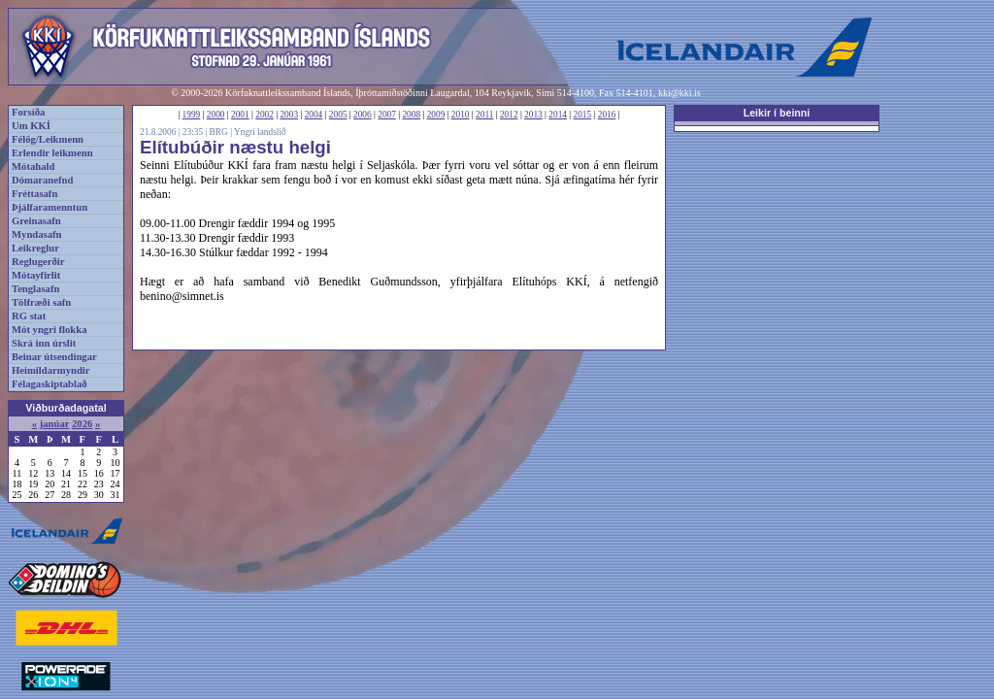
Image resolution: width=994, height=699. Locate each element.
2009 (436, 114)
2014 (557, 114)
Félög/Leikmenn (47, 139)
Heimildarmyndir (51, 370)
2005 (338, 114)
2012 (509, 114)
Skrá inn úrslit (44, 343)
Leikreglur (35, 248)
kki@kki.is (679, 92)
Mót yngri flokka (49, 329)
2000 (216, 114)
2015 (583, 114)
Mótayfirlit (36, 275)
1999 (191, 114)
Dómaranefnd (42, 180)
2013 (533, 114)
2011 (484, 114)
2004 (314, 114)
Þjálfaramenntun (49, 207)
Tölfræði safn (41, 302)
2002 (264, 114)
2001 (240, 114)
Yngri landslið (260, 132)
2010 (460, 114)
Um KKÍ (31, 125)
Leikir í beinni (777, 112)
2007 (387, 114)
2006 (362, 114)
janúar (55, 423)
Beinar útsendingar (54, 356)
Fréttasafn (34, 193)
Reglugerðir (38, 261)
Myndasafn (37, 234)
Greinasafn (36, 221)
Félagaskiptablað (49, 384)
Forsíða (28, 112)
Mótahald (33, 166)
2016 (607, 114)
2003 (289, 114)
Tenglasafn (35, 288)
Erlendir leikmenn (52, 153)
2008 (411, 114)
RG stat (29, 316)
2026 (82, 423)
